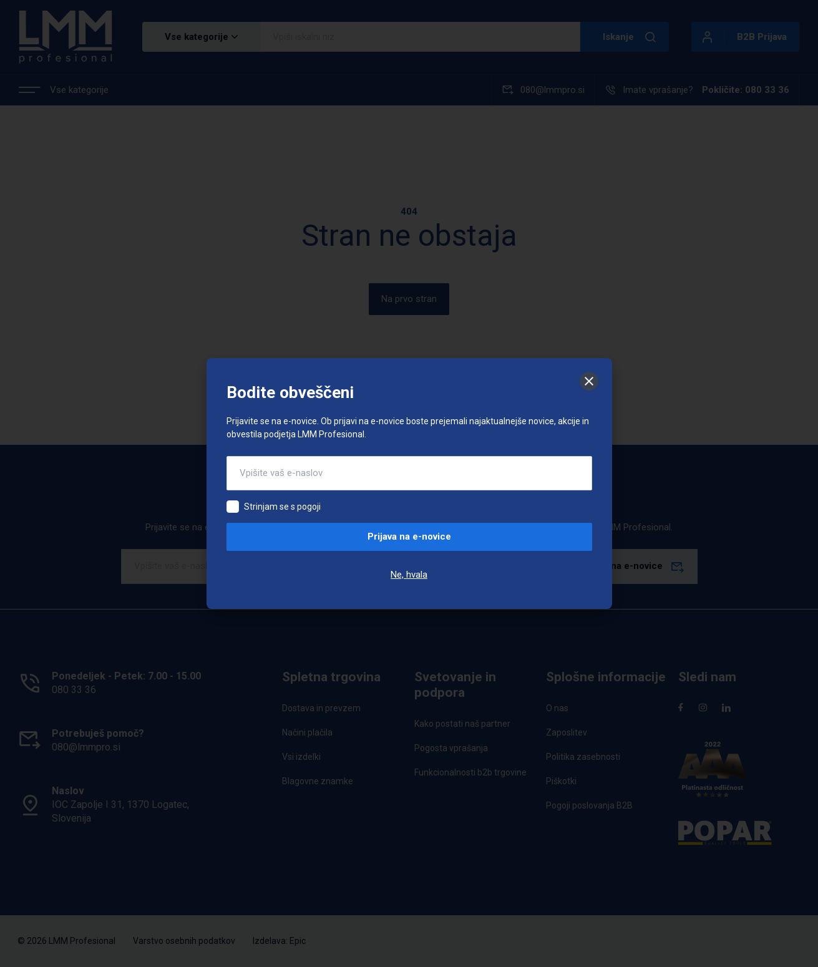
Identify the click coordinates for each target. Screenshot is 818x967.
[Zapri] (589, 381)
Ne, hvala (409, 574)
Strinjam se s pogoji (282, 507)
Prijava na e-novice (409, 536)
